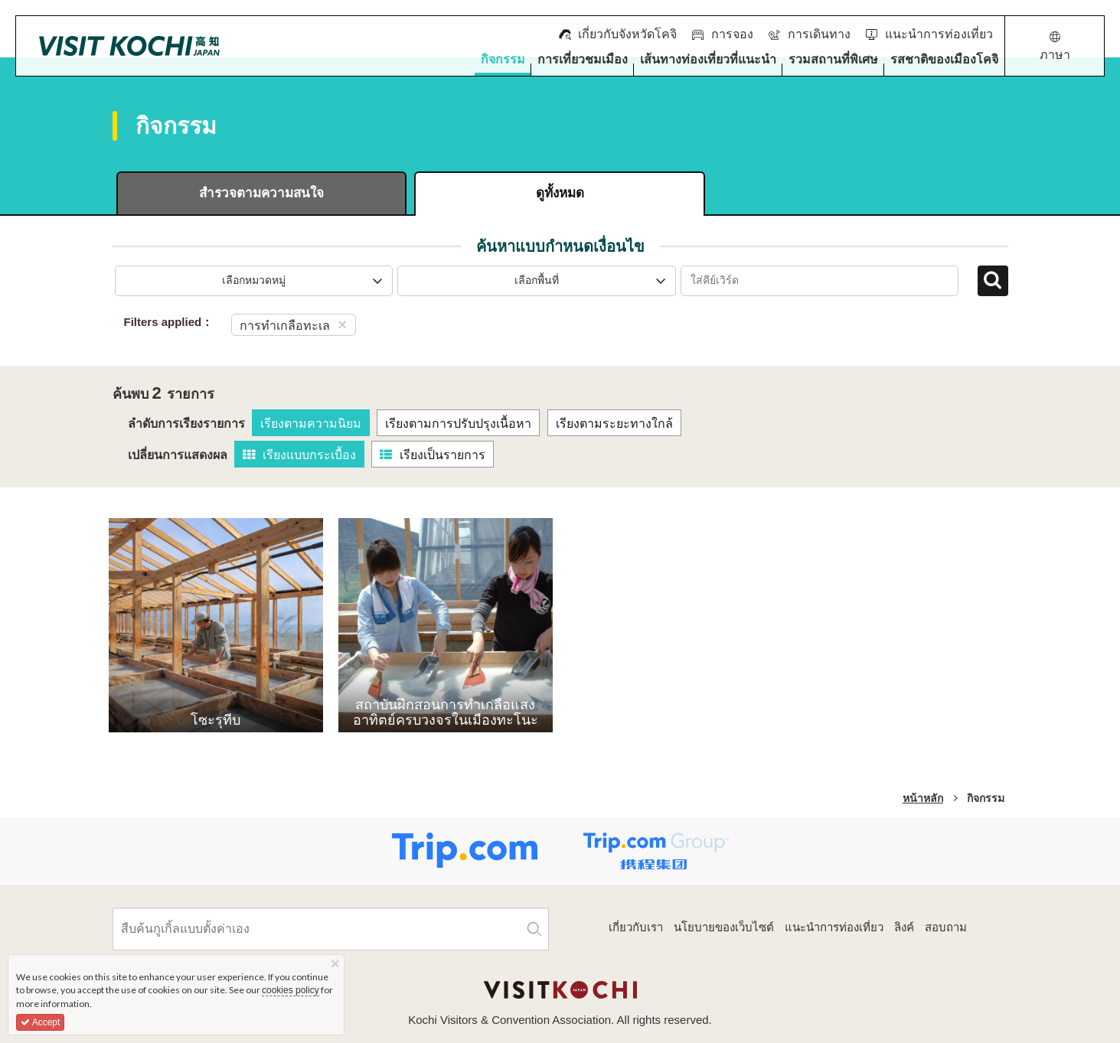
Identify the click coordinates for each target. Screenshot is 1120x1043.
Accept (40, 1022)
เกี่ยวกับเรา (636, 927)
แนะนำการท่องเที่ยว (834, 927)
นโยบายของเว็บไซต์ (724, 927)
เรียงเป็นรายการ (432, 454)
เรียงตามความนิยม (310, 423)
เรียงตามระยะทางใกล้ (614, 423)
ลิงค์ (904, 927)
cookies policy (290, 990)
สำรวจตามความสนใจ (261, 193)
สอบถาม (946, 927)
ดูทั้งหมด (560, 193)
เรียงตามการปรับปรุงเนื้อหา (458, 423)
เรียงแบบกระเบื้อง (299, 454)
